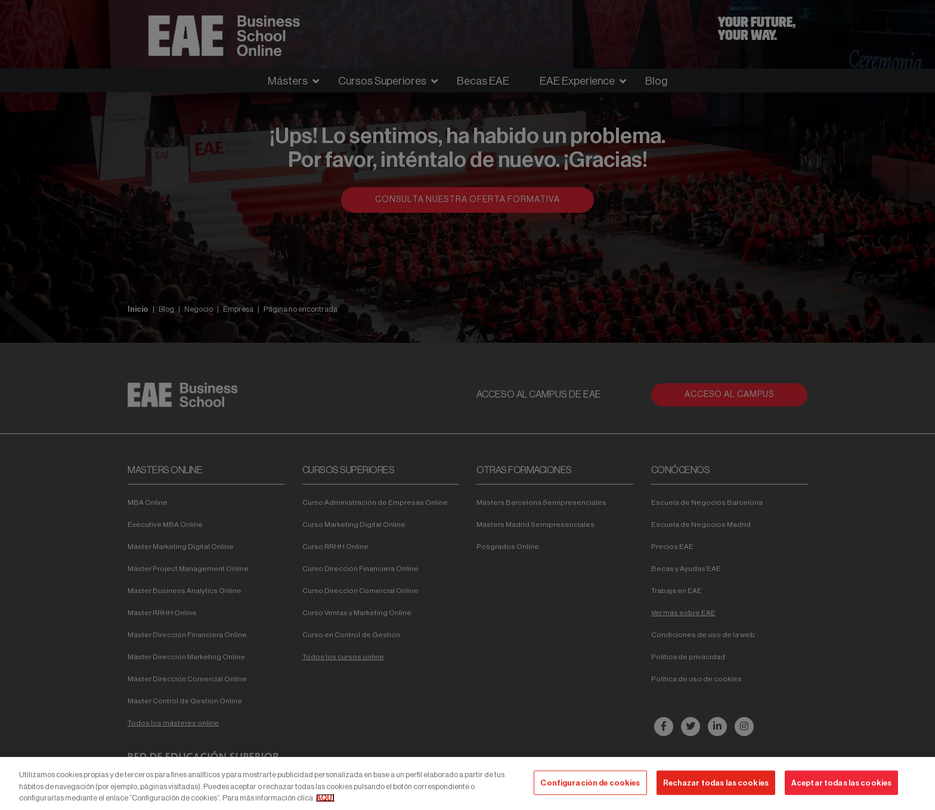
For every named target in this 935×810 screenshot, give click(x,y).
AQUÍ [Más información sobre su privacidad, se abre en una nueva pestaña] (325, 798)
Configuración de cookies (590, 782)
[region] (467, 783)
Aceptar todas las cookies (841, 782)
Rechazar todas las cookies (716, 782)
